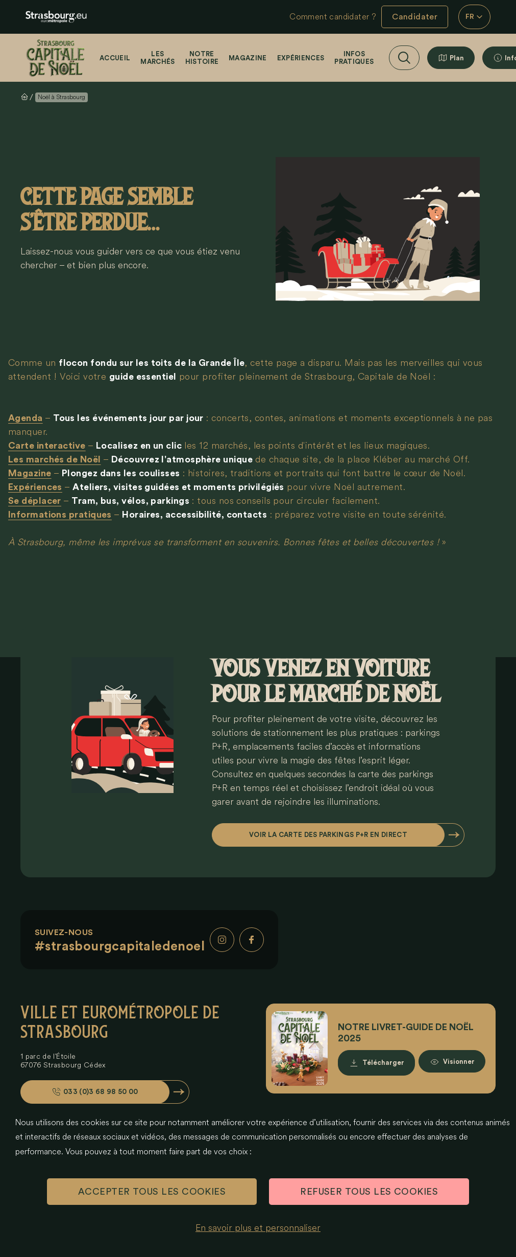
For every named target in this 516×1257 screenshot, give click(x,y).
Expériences (301, 58)
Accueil (115, 58)
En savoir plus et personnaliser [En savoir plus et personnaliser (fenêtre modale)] (258, 1227)
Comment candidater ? (332, 17)
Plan (457, 58)
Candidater (414, 17)
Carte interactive (47, 445)
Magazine (248, 58)
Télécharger (383, 1062)
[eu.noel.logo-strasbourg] (56, 17)
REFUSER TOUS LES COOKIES (369, 1191)
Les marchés (157, 58)
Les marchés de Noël (54, 459)
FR (474, 16)
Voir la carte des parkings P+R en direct (328, 834)
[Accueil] (56, 58)
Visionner (459, 1062)
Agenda (25, 418)
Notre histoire (202, 58)
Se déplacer (34, 500)
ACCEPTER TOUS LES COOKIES (152, 1191)
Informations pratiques (60, 514)
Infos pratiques (354, 58)
